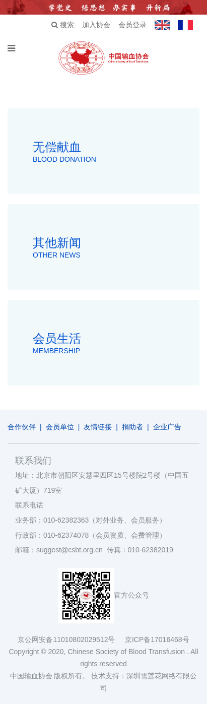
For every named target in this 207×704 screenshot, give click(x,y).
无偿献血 (116, 152)
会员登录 (132, 25)
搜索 (62, 25)
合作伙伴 (22, 427)
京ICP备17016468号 (157, 639)
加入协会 (96, 25)
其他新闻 (116, 248)
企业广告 (167, 427)
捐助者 (132, 427)
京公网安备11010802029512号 (71, 639)
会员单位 (60, 427)
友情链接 (98, 427)
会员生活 (116, 344)
